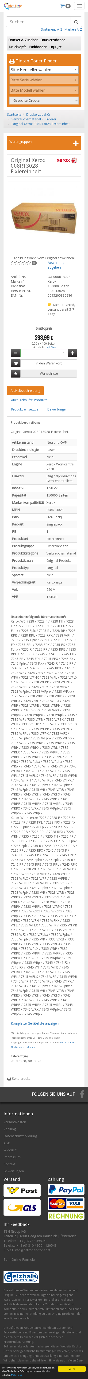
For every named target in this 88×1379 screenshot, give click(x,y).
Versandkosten (15, 1122)
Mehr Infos (16, 1375)
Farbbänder (37, 47)
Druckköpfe (17, 47)
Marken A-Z (73, 29)
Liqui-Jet (55, 47)
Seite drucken (19, 1078)
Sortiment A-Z (51, 29)
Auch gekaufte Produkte (29, 400)
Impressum (12, 1157)
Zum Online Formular (20, 1259)
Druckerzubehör (52, 40)
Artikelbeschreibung (25, 390)
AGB (7, 1143)
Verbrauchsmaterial (26, 119)
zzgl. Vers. (51, 347)
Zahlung (10, 1129)
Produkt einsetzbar (25, 409)
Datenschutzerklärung (20, 1136)
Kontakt (9, 1164)
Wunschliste (49, 373)
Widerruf (10, 1150)
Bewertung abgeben (56, 265)
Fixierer (50, 119)
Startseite (14, 114)
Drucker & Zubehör (23, 40)
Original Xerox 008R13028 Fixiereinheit (40, 124)
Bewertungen (57, 409)
